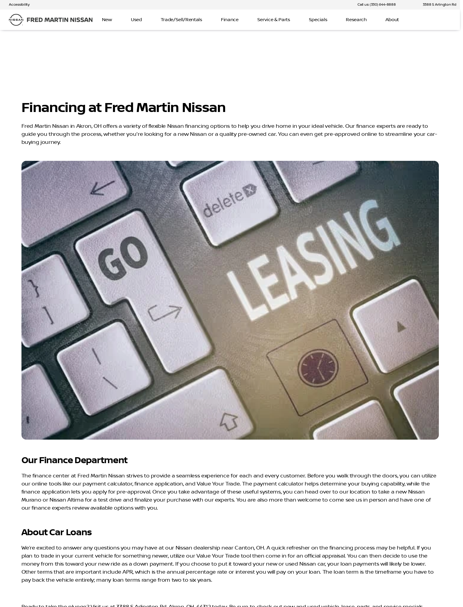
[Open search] (446, 20)
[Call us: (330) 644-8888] (376, 4)
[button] (409, 4)
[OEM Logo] (16, 20)
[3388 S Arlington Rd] (437, 4)
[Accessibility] (16, 4)
